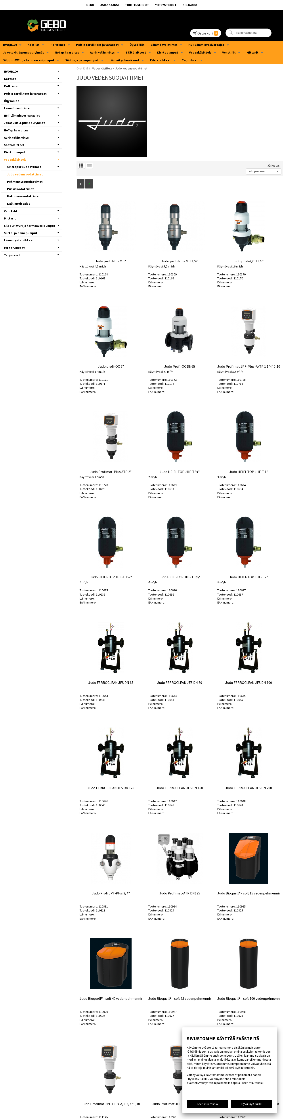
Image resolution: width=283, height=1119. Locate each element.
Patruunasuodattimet (23, 196)
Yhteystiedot (165, 5)
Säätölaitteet (136, 52)
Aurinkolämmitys (102, 52)
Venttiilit (229, 52)
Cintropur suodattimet (24, 167)
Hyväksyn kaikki (251, 1104)
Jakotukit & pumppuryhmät (23, 52)
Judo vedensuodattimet (25, 174)
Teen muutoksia (207, 1104)
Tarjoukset (190, 60)
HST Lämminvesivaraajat (206, 45)
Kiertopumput (167, 52)
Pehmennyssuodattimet (25, 182)
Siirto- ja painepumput (82, 60)
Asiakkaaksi (109, 5)
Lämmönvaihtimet (164, 45)
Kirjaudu (190, 5)
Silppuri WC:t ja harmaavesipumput (28, 60)
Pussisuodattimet (20, 189)
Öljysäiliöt (137, 45)
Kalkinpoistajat (18, 204)
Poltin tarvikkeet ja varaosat (97, 45)
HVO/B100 (10, 45)
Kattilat (34, 45)
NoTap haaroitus (67, 52)
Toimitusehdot (137, 5)
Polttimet (57, 45)
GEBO (90, 5)
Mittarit (252, 52)
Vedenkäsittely (200, 52)
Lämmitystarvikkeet (124, 60)
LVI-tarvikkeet (160, 60)
